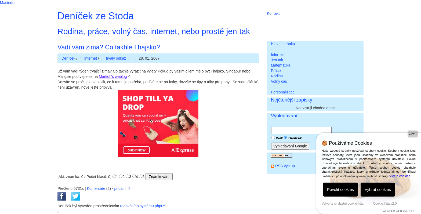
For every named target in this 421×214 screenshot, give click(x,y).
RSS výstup (285, 166)
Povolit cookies (340, 189)
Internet (277, 54)
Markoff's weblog (113, 76)
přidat (119, 188)
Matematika (280, 65)
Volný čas (279, 81)
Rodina (277, 76)
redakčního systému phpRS (143, 206)
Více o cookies (399, 176)
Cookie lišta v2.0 (385, 203)
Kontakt (273, 13)
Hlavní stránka (283, 44)
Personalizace (283, 92)
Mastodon (8, 3)
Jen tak (277, 60)
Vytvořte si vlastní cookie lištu (343, 203)
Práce (276, 70)
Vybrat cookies (378, 189)
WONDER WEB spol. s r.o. (399, 211)
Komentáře (96, 188)
